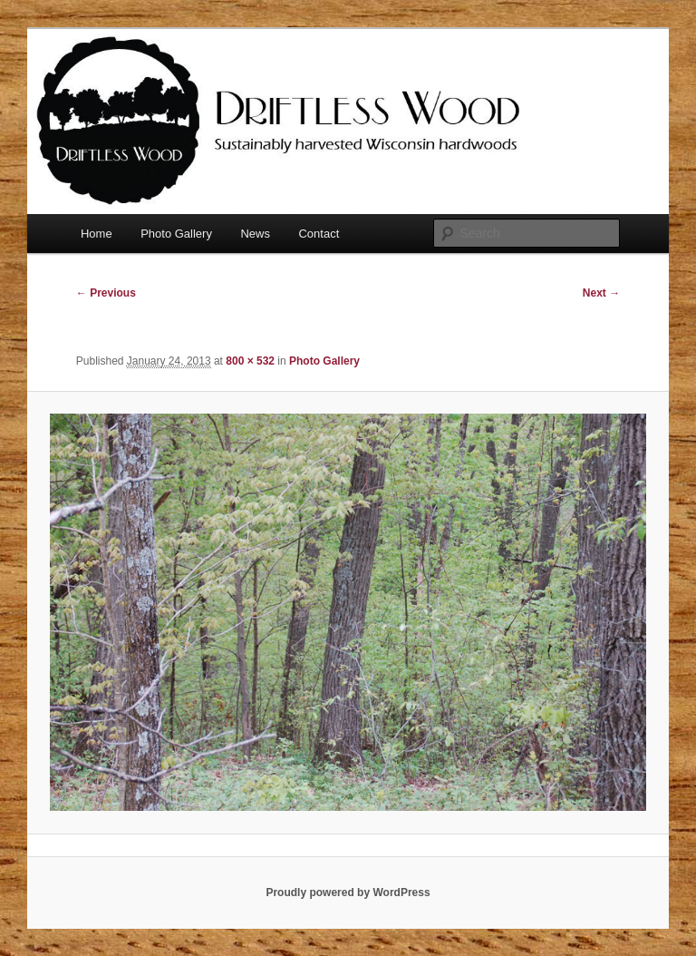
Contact (318, 233)
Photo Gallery (176, 233)
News (255, 233)
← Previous (106, 293)
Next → (601, 293)
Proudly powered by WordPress (348, 892)
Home (96, 233)
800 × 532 (250, 361)
